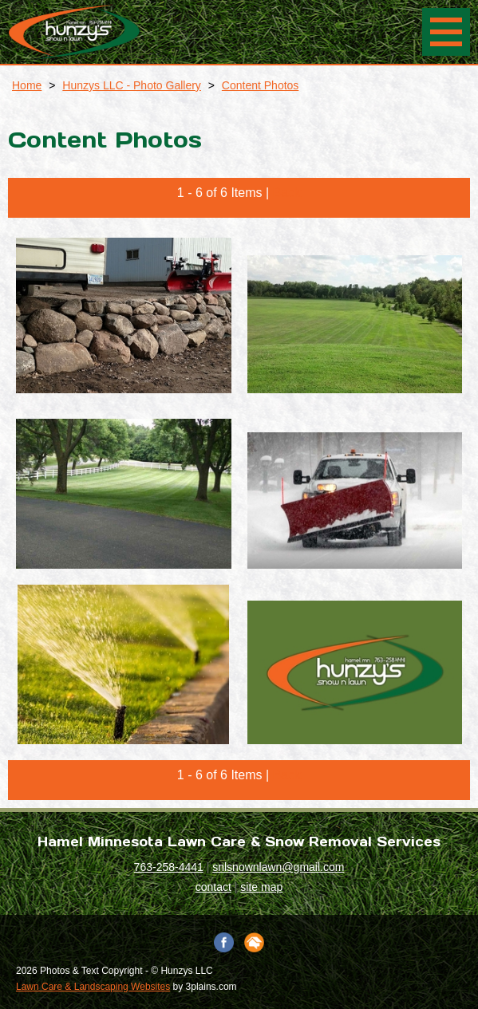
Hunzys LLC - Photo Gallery (131, 85)
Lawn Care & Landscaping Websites (93, 986)
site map (261, 887)
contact (213, 887)
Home (26, 85)
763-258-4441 (168, 867)
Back (287, 192)
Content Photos (260, 85)
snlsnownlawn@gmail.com (278, 867)
